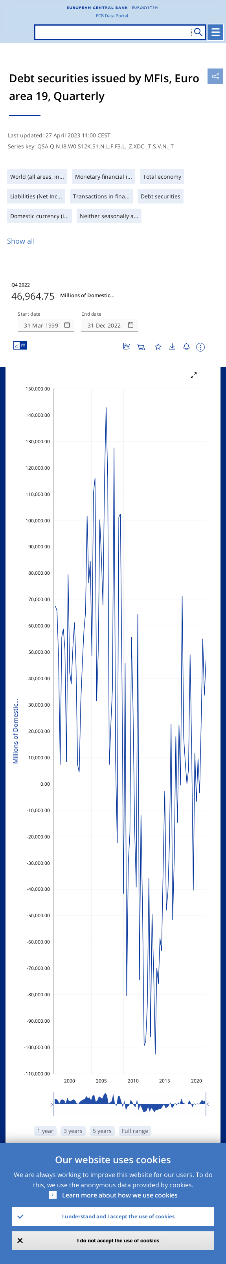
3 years (73, 1130)
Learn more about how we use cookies (120, 1195)
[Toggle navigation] (215, 32)
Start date (29, 314)
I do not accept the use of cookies (118, 1241)
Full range (135, 1130)
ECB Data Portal (112, 16)
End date (91, 314)
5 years (102, 1130)
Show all (21, 241)
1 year (45, 1130)
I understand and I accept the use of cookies (118, 1216)
